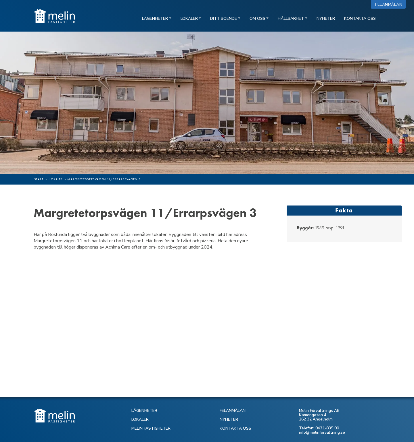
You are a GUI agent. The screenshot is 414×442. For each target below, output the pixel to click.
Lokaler (189, 18)
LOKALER (140, 419)
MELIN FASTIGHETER (150, 428)
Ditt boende (223, 18)
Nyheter (326, 18)
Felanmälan (390, 4)
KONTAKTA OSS (235, 428)
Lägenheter (155, 18)
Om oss (257, 18)
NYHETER (229, 419)
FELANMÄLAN (233, 410)
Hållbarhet (291, 18)
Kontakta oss (360, 18)
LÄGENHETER (144, 410)
